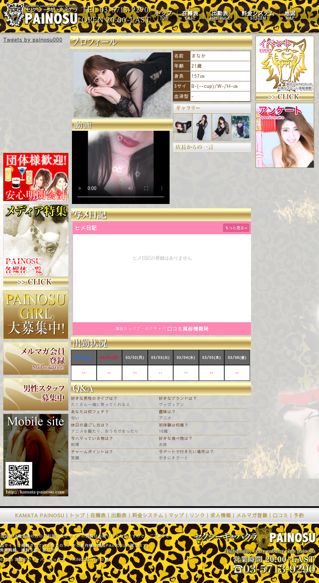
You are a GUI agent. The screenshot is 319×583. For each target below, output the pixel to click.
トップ (77, 515)
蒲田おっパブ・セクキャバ (140, 328)
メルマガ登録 (252, 515)
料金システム (147, 515)
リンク (197, 515)
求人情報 (220, 515)
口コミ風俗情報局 (188, 329)
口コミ (280, 515)
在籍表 (98, 515)
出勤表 (119, 515)
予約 (299, 515)
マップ (176, 515)
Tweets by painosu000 (32, 39)
